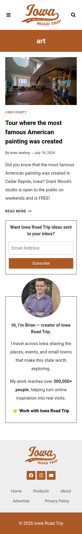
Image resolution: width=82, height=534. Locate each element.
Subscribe (41, 263)
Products (41, 491)
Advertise (21, 501)
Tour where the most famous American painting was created (33, 132)
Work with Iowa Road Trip (44, 410)
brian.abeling (20, 153)
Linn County (16, 112)
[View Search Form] (73, 15)
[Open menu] (8, 14)
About (66, 491)
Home (16, 491)
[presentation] (41, 81)
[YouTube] (51, 475)
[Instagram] (41, 475)
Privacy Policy (57, 501)
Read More (18, 211)
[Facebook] (31, 475)
